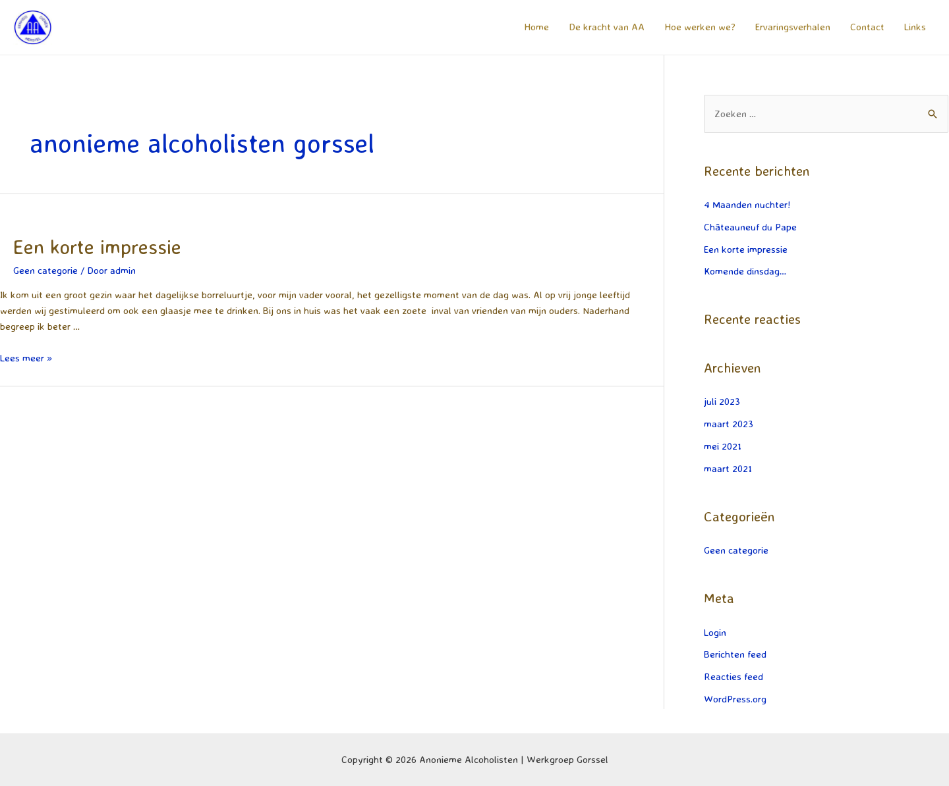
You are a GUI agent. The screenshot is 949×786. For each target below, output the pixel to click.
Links (915, 26)
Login (715, 632)
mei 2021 (722, 446)
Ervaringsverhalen (792, 26)
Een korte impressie (97, 246)
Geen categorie (45, 270)
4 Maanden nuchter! (747, 204)
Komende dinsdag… (745, 271)
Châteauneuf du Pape (750, 227)
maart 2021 (728, 468)
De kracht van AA (607, 26)
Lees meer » (26, 358)
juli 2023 (722, 401)
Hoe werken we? (699, 26)
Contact (867, 26)
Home (536, 26)
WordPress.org (735, 699)
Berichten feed (735, 654)
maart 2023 (728, 423)
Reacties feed (733, 676)
